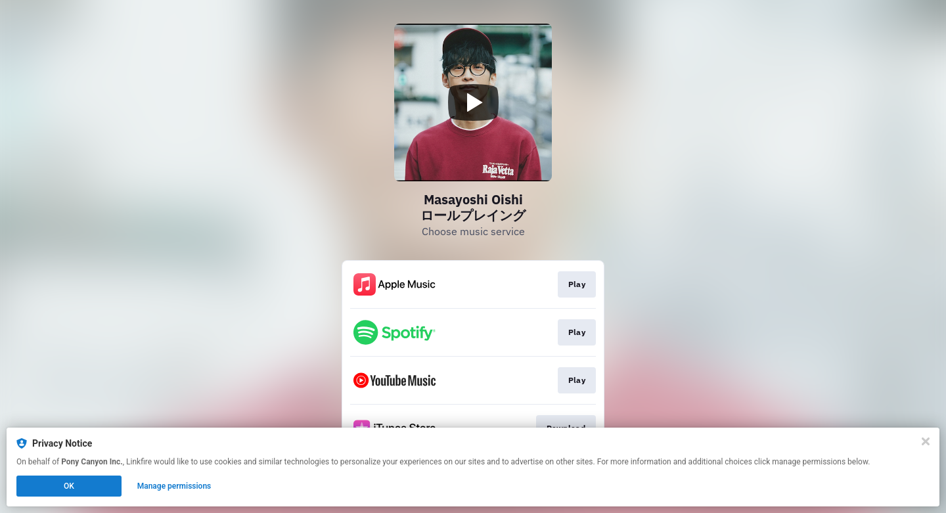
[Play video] (473, 102)
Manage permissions (174, 486)
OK (69, 486)
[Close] (925, 441)
